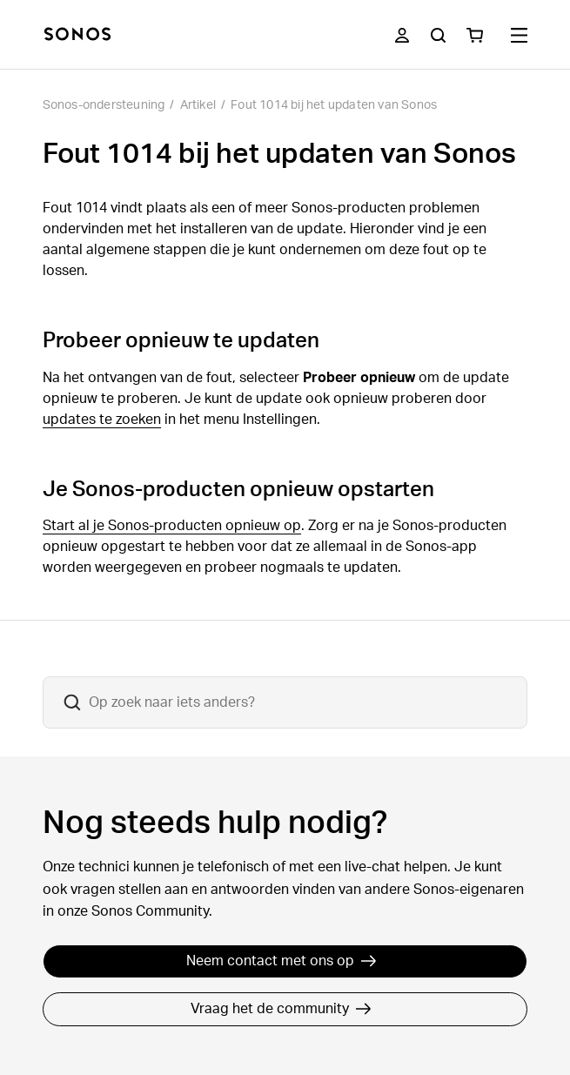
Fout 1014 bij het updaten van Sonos (334, 105)
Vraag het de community (281, 1009)
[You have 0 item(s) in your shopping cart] (474, 35)
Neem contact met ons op (281, 961)
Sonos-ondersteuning (104, 105)
